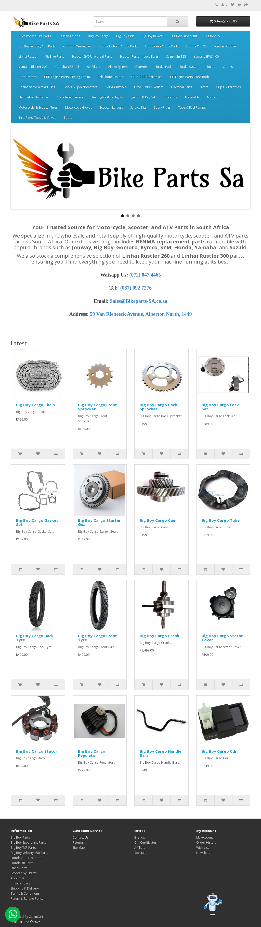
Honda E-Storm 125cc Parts (118, 46)
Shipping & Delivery (25, 888)
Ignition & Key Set (142, 97)
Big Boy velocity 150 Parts (37, 46)
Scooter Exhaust (111, 107)
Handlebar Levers (70, 97)
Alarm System (118, 66)
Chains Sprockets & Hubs (37, 87)
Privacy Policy (20, 883)
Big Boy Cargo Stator (36, 751)
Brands (139, 837)
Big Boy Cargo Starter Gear (99, 522)
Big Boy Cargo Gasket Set (37, 522)
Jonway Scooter (225, 46)
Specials (140, 853)
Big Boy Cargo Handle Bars (160, 753)
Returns (78, 842)
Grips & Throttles (228, 87)
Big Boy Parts (20, 837)
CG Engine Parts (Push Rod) (189, 77)
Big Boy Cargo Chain (35, 404)
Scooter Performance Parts (139, 56)
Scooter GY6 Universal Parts (92, 56)
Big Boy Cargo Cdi (219, 751)
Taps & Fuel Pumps (192, 107)
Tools (68, 117)
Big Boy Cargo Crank (159, 635)
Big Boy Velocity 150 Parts (29, 853)
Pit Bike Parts (54, 56)
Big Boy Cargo (98, 36)
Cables (228, 66)
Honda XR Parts (22, 863)
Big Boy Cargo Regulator (91, 753)
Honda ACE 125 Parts (26, 858)
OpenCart (36, 917)
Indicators (170, 97)
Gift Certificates (145, 842)
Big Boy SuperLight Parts (28, 842)
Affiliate (139, 847)
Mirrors (212, 97)
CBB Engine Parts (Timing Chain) (67, 77)
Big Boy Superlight (184, 36)
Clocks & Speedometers (79, 87)
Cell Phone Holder (110, 77)
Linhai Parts (19, 868)
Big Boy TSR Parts (23, 847)
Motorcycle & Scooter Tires (38, 107)
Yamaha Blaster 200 (33, 66)
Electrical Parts (181, 87)
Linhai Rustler (28, 56)
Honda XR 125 (196, 46)
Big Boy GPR (125, 36)
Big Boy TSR (213, 36)
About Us (17, 878)
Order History (206, 842)
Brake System (189, 66)
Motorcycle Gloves (78, 107)
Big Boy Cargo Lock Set (220, 407)
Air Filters (93, 66)
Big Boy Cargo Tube (221, 520)
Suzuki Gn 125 (176, 56)
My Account (204, 837)
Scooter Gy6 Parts (23, 873)
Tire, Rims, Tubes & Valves (37, 117)
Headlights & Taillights (107, 97)
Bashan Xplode (69, 36)
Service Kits (138, 107)
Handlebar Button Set (34, 97)
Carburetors (27, 77)
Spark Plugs (162, 107)
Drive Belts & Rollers (148, 87)
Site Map (79, 847)
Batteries (141, 66)
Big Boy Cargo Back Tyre (35, 638)
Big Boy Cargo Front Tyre (97, 638)
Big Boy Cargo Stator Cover (222, 638)
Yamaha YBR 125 (67, 66)
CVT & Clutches (115, 87)
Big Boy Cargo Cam (158, 520)
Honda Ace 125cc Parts (162, 46)
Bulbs (211, 66)
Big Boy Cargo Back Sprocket (158, 407)
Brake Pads (164, 66)
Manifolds (192, 97)
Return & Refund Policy (27, 898)
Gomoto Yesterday (77, 46)
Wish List (202, 847)
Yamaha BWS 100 (206, 56)
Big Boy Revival (152, 36)
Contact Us (80, 837)
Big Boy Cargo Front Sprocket (97, 407)
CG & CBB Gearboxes (146, 77)
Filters (204, 87)
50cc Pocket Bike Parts (35, 36)
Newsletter (204, 853)
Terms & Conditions (25, 893)
